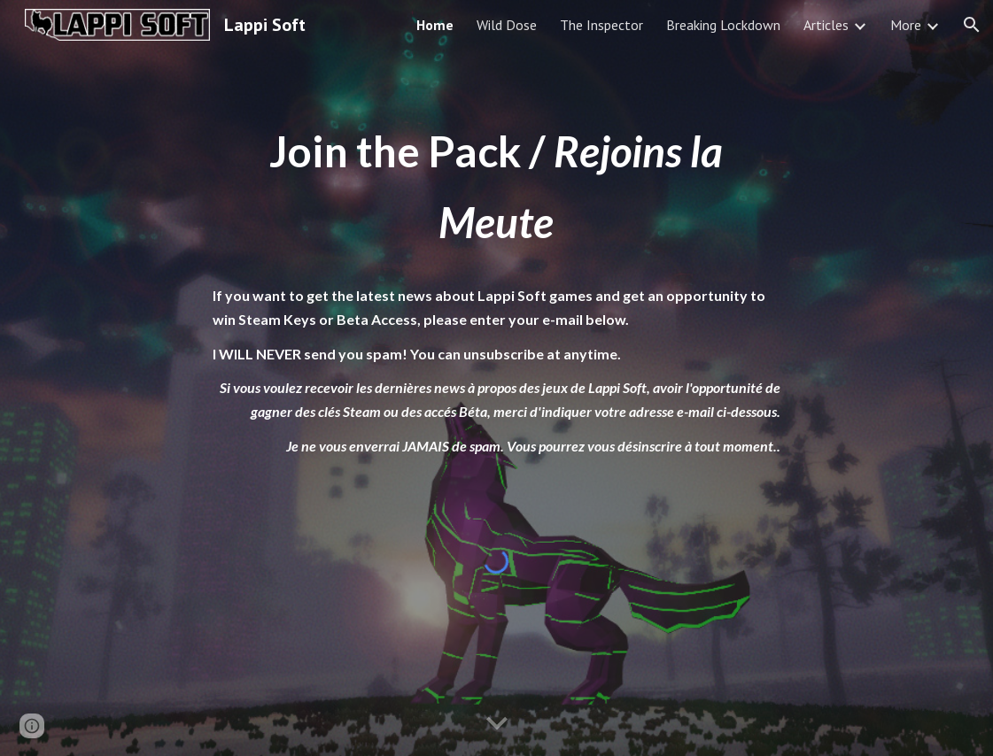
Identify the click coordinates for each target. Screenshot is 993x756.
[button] (971, 25)
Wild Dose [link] (507, 25)
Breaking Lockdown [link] (723, 25)
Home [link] (435, 25)
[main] (497, 287)
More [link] (905, 25)
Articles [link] (826, 25)
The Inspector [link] (601, 25)
